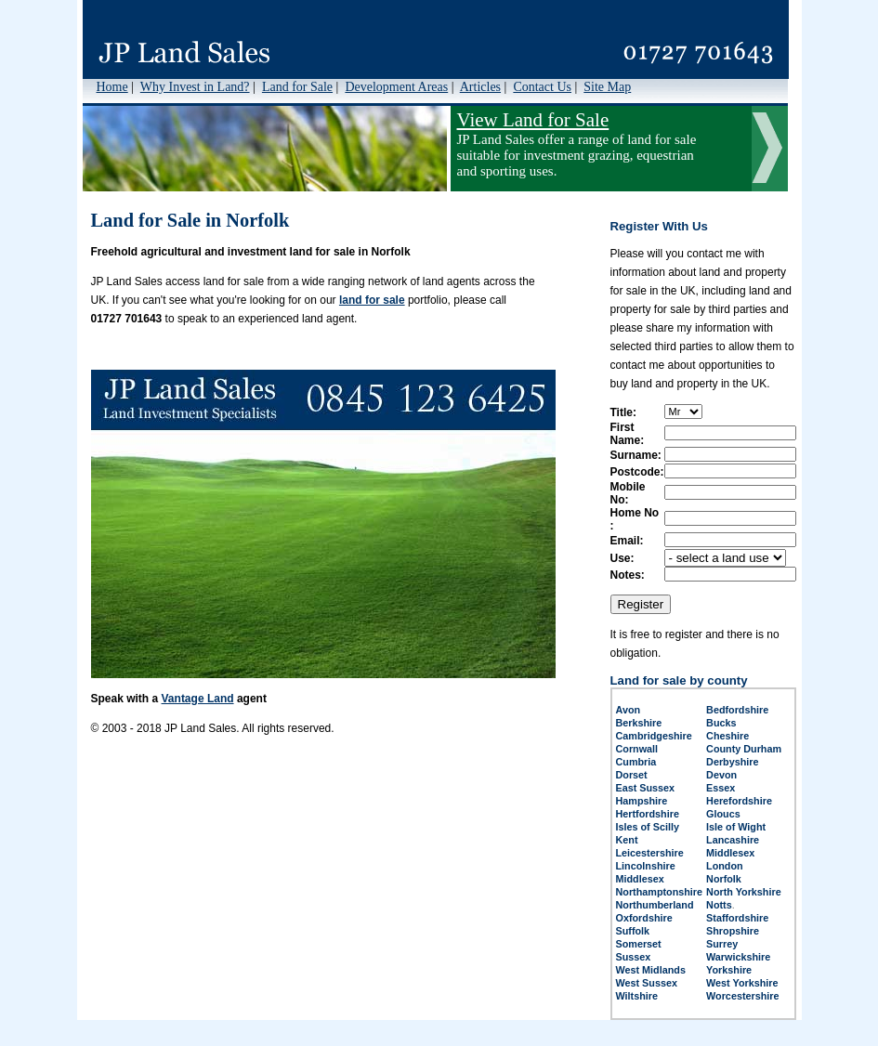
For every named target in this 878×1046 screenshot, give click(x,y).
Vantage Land (198, 698)
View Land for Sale (533, 120)
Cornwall (637, 748)
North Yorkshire (743, 891)
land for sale (372, 300)
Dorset (632, 774)
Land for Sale (297, 87)
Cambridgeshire (654, 735)
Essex (720, 787)
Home (112, 87)
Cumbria (636, 761)
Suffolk (633, 930)
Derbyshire (732, 761)
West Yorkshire (742, 982)
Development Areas (396, 87)
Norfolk (723, 878)
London (724, 865)
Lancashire (732, 839)
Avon (628, 709)
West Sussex (646, 982)
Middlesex (730, 852)
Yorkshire (729, 969)
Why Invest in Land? (195, 87)
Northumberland (655, 904)
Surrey (722, 943)
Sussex (633, 956)
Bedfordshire (737, 709)
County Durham (743, 748)
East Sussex (645, 787)
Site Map (607, 87)
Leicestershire (650, 852)
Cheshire (727, 735)
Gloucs (723, 813)
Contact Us (542, 87)
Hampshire (642, 800)
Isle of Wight (736, 826)
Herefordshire (739, 800)
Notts (719, 904)
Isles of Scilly (647, 826)
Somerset (639, 943)
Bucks (721, 722)
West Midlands (651, 969)
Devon (721, 774)
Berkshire (639, 722)
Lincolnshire (645, 865)
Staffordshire (737, 917)
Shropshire (732, 930)
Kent (627, 839)
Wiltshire (637, 995)
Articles (480, 87)
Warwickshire (738, 956)
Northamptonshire (659, 891)
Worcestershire (742, 995)
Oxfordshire (644, 917)
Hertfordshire (647, 813)
